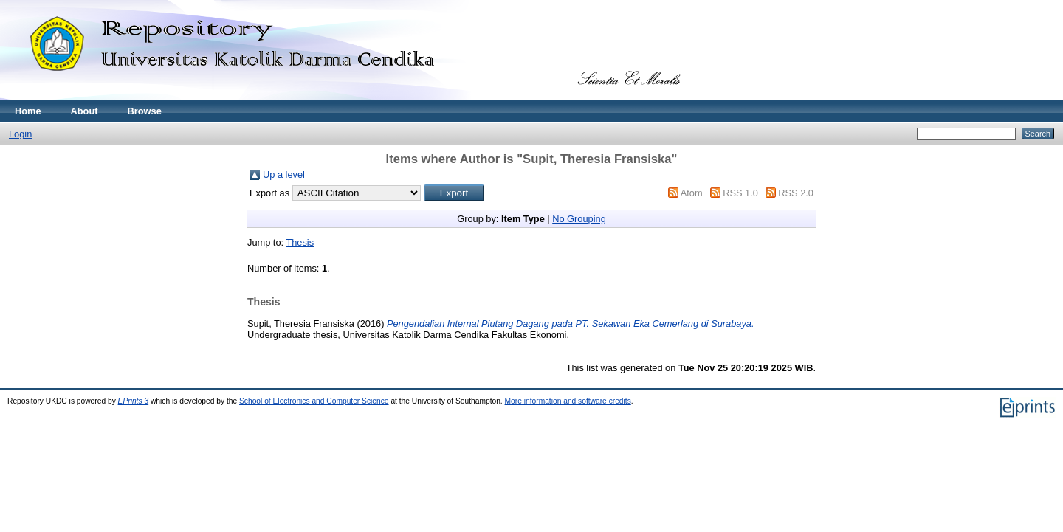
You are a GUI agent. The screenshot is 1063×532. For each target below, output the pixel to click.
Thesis (300, 242)
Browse (145, 111)
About (84, 111)
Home (28, 111)
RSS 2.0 (795, 192)
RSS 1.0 (740, 192)
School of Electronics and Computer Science (314, 401)
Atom (692, 192)
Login (20, 133)
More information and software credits (568, 401)
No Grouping (579, 218)
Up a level (284, 174)
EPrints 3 (133, 401)
